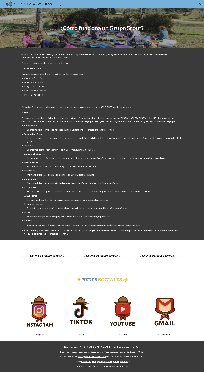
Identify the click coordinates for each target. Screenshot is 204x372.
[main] (102, 28)
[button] (200, 4)
